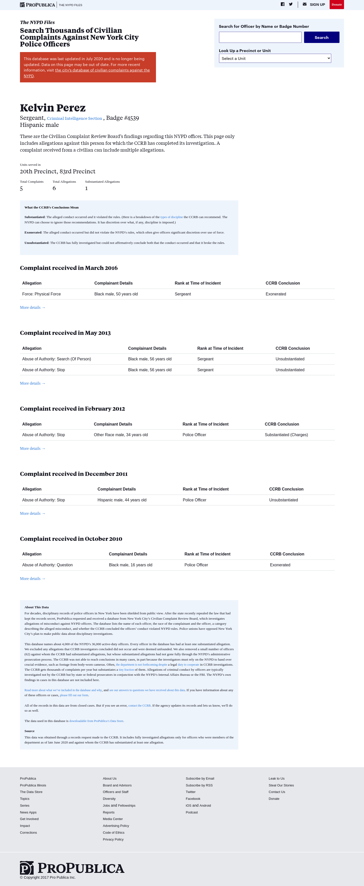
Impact (25, 826)
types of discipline (173, 218)
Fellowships (128, 806)
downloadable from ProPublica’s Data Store (99, 721)
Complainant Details (115, 284)
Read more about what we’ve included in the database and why (67, 691)
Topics (25, 799)
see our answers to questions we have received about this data (160, 691)
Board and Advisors (119, 786)
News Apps (29, 813)
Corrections (29, 833)
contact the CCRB (140, 706)
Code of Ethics (115, 833)
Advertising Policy (117, 826)
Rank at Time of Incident (199, 284)
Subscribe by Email (201, 779)
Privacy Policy (114, 840)
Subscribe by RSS (201, 786)
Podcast (192, 813)
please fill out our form (106, 696)
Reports (109, 813)
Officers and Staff (117, 792)
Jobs (107, 806)
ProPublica (29, 779)
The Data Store (32, 792)
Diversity (110, 799)
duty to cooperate (196, 665)
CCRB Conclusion (285, 284)
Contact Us (278, 792)
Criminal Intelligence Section (87, 118)
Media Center (114, 820)
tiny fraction (148, 670)
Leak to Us (277, 779)
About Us (110, 779)
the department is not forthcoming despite (144, 665)
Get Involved (30, 820)
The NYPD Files (73, 5)
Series (25, 806)
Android (206, 806)
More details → (34, 308)
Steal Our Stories (283, 786)
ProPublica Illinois (34, 786)
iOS (189, 806)
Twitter (191, 792)
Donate (336, 5)
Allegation (33, 284)
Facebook (194, 799)
